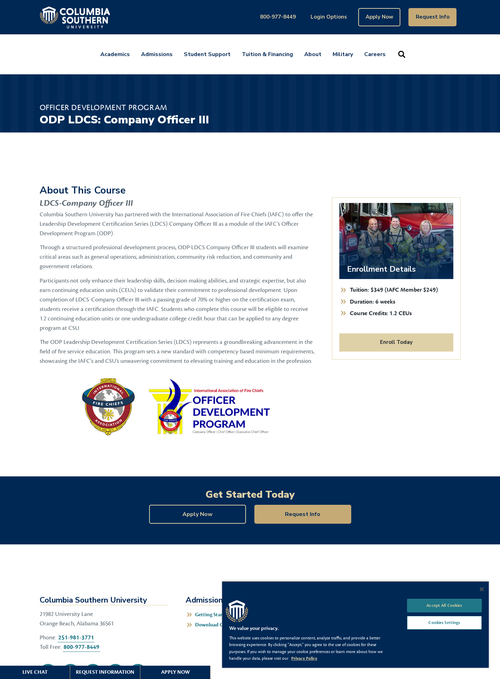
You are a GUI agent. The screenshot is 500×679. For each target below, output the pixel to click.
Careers (375, 54)
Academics (115, 54)
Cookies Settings (444, 622)
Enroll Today (396, 342)
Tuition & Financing (267, 54)
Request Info (432, 16)
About (312, 54)
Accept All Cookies (444, 605)
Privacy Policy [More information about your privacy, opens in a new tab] (304, 658)
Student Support (207, 54)
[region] (355, 624)
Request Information (105, 672)
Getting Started (212, 614)
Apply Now (379, 16)
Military (343, 54)
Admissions (157, 54)
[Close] (482, 589)
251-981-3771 (76, 637)
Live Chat (35, 672)
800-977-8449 (278, 16)
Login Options (329, 16)
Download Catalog (216, 625)
